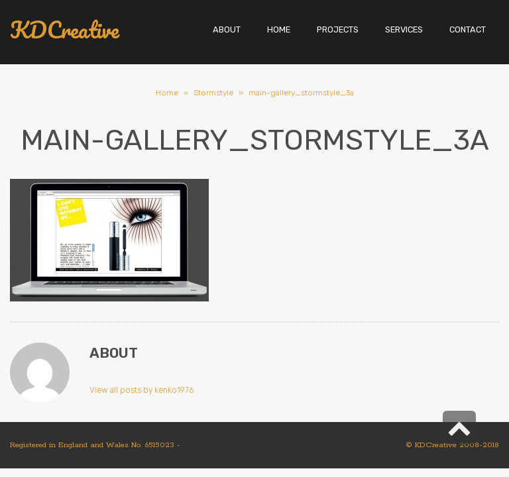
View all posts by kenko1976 (141, 390)
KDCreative (64, 30)
